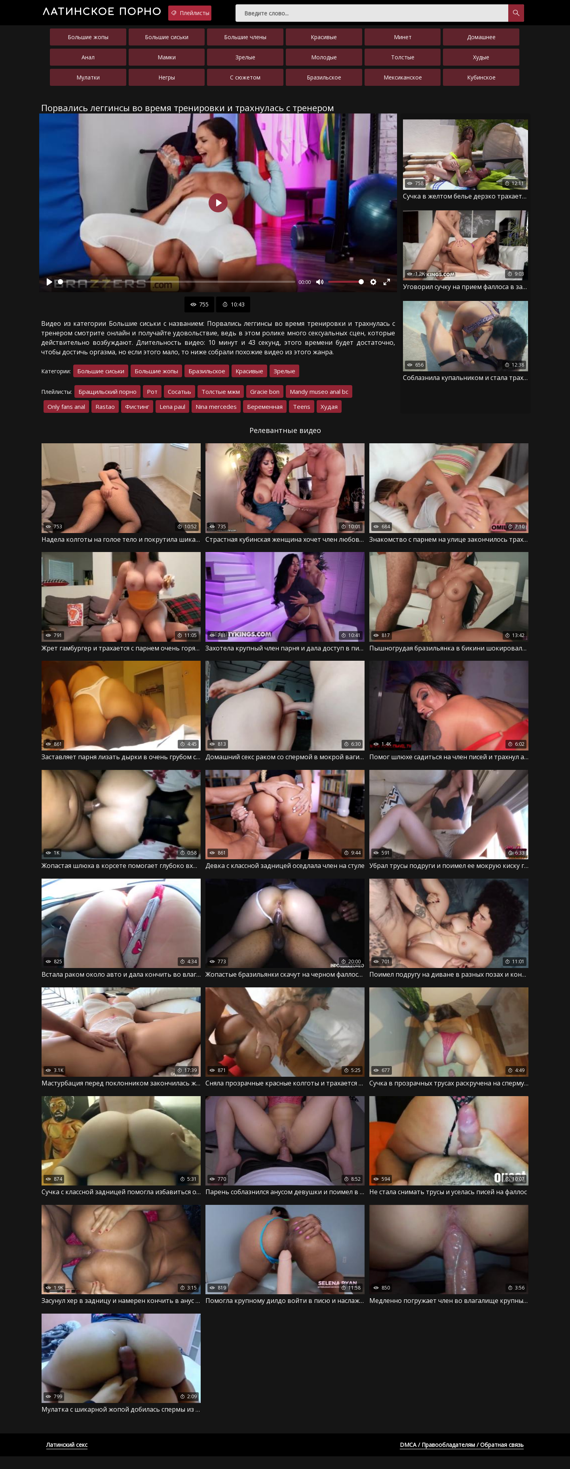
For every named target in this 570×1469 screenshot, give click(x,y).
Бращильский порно (107, 397)
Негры (166, 83)
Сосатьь (179, 397)
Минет (403, 42)
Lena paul (172, 412)
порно (126, 14)
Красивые (324, 42)
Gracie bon (264, 397)
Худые (481, 62)
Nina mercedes (216, 412)
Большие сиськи (166, 42)
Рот (152, 397)
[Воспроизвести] (49, 287)
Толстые (402, 62)
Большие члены (245, 42)
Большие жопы (88, 42)
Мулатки (88, 83)
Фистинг (137, 412)
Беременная (265, 412)
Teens (301, 412)
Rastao (105, 412)
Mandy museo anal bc (319, 397)
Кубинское (481, 83)
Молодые (324, 62)
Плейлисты (245, 13)
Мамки (167, 62)
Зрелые (245, 62)
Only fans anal (66, 412)
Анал (88, 62)
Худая (329, 412)
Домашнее (481, 42)
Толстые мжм (220, 397)
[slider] (176, 287)
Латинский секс (66, 1457)
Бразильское (324, 83)
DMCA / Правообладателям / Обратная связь (462, 1457)
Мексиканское (403, 83)
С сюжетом (245, 83)
